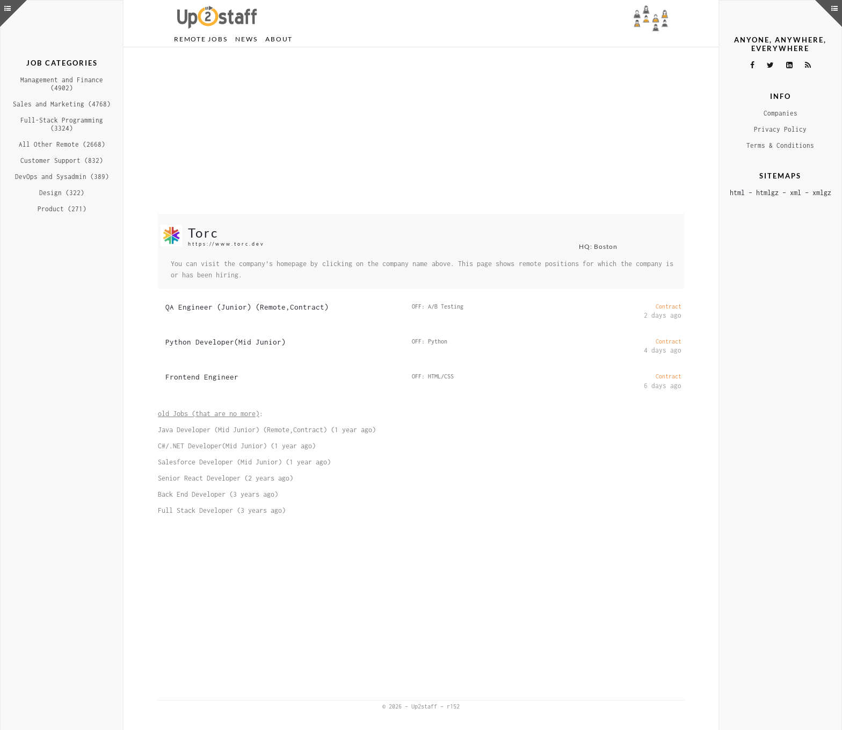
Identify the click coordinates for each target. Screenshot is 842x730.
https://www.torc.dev (226, 244)
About (279, 39)
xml (795, 193)
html (737, 193)
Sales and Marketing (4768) (62, 104)
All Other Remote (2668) (62, 144)
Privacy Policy (780, 129)
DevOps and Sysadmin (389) (62, 176)
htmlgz (767, 193)
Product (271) (62, 208)
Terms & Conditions (780, 145)
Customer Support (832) (61, 160)
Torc (203, 232)
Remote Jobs (200, 39)
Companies (780, 113)
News (246, 39)
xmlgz (821, 193)
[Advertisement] (421, 130)
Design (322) (61, 192)
